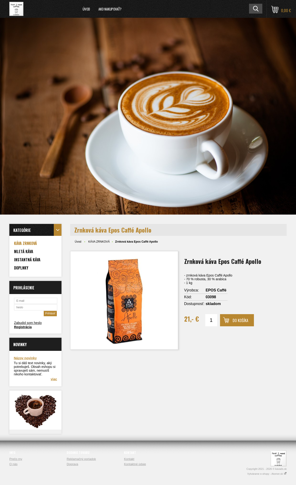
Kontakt (129, 459)
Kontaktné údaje (135, 464)
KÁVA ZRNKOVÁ (99, 241)
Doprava (72, 464)
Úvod (86, 8)
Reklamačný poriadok (81, 459)
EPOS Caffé (216, 290)
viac (54, 379)
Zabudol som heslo (28, 323)
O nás (13, 464)
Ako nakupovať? (110, 8)
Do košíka (240, 320)
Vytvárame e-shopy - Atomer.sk (267, 473)
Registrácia (23, 327)
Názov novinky (25, 358)
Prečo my (15, 459)
